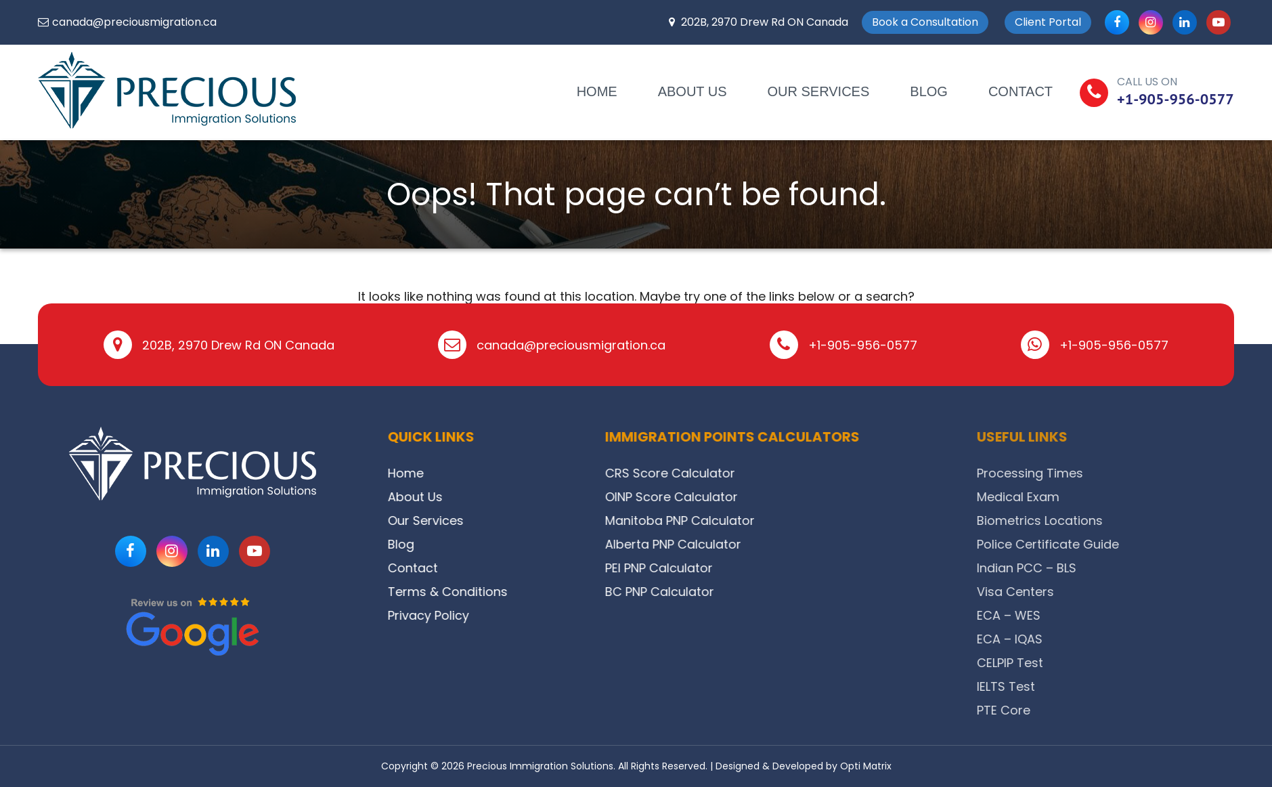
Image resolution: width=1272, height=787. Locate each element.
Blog (929, 91)
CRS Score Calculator (719, 473)
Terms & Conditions (458, 591)
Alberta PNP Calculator (722, 544)
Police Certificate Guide (1147, 544)
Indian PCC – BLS (1125, 567)
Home (597, 91)
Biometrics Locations (1139, 520)
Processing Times (1129, 473)
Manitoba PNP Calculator (729, 520)
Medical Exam (1117, 496)
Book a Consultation (925, 22)
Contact (1020, 91)
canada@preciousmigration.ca (134, 22)
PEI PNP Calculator (708, 567)
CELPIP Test (1109, 662)
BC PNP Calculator (708, 591)
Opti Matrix (866, 766)
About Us (692, 91)
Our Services (819, 91)
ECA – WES (1107, 615)
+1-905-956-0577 (1175, 98)
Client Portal (1048, 22)
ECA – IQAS (1108, 639)
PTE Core (1102, 710)
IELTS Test (1105, 686)
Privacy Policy (438, 615)
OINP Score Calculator (720, 496)
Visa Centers (1114, 591)
